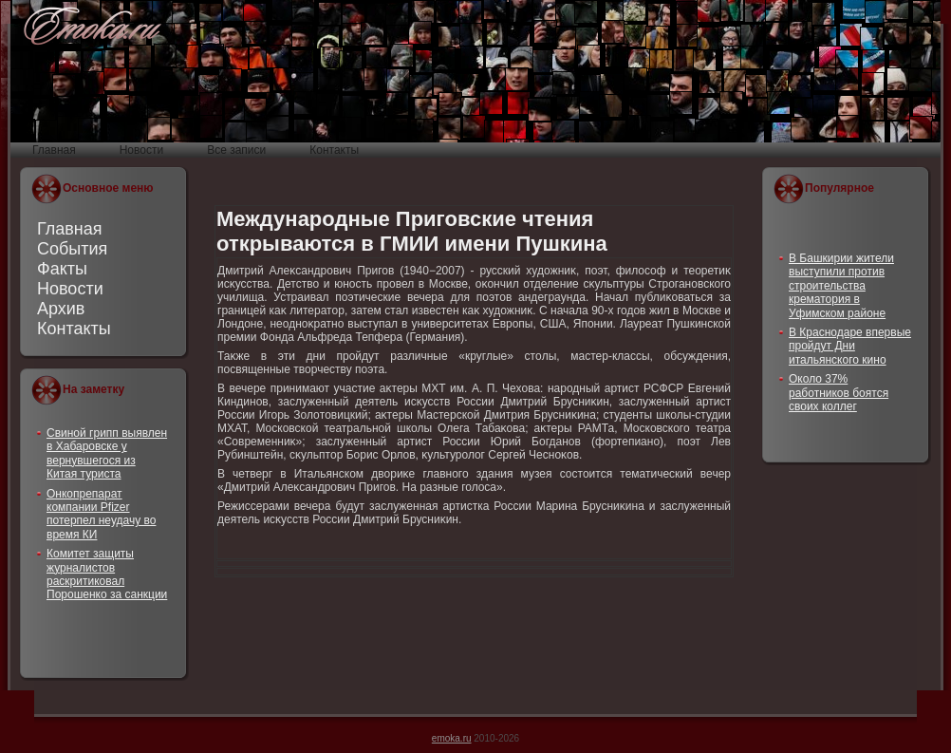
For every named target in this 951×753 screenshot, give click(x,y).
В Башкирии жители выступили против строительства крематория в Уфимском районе (841, 286)
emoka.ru (452, 738)
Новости (70, 288)
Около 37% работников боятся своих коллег (838, 392)
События (72, 248)
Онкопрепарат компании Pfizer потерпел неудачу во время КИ (101, 514)
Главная (70, 228)
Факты (62, 268)
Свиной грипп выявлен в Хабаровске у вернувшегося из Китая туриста (107, 453)
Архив (60, 308)
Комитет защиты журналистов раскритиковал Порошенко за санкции (107, 574)
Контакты (74, 328)
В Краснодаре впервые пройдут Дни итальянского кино (850, 346)
